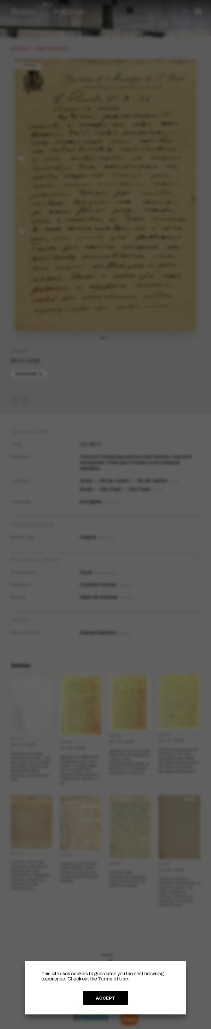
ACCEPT (105, 998)
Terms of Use (113, 978)
